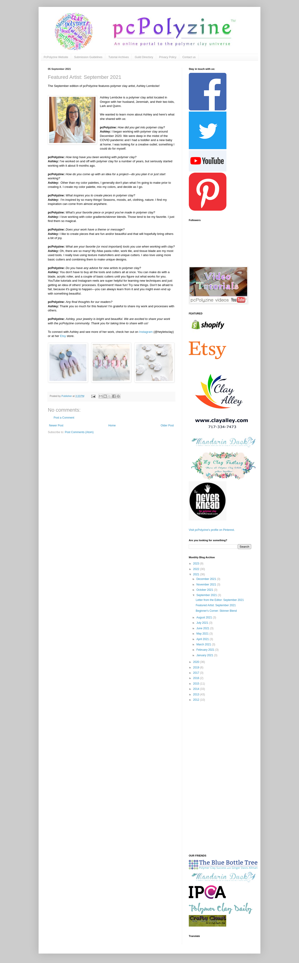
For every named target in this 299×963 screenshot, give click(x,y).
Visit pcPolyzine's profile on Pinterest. (212, 530)
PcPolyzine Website (56, 57)
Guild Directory (144, 57)
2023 (196, 563)
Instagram (146, 332)
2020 (196, 662)
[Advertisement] (220, 778)
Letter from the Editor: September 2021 (220, 600)
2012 (196, 699)
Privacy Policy (168, 57)
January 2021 (205, 655)
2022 (196, 569)
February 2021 (205, 649)
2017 (196, 672)
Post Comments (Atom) (79, 432)
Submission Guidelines (88, 57)
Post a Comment (64, 417)
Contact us (188, 57)
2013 (196, 694)
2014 (196, 689)
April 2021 (203, 639)
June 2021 (203, 628)
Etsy (63, 336)
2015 (196, 683)
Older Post (167, 425)
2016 (196, 678)
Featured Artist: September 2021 (216, 605)
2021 (196, 574)
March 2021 (204, 644)
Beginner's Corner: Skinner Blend (216, 610)
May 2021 (202, 633)
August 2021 (204, 617)
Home (112, 425)
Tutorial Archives (118, 57)
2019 (196, 667)
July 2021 (202, 622)
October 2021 (205, 589)
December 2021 (206, 579)
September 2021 (207, 595)
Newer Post (56, 425)
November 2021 (206, 584)
